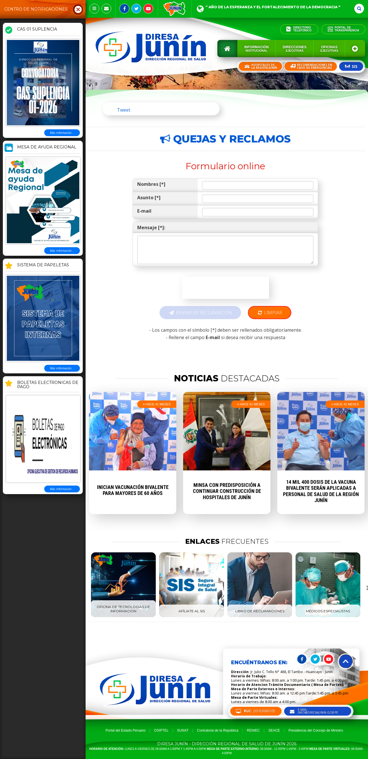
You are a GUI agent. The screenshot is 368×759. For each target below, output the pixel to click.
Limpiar (269, 312)
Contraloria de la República (217, 730)
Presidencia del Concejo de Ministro (315, 730)
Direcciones (294, 48)
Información (256, 48)
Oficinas (329, 48)
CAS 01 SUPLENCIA (37, 29)
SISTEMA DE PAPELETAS (43, 265)
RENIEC (253, 730)
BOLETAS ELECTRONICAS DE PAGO (47, 384)
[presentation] (225, 288)
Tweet (123, 110)
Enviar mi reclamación (200, 312)
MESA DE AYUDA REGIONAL (46, 147)
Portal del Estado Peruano (125, 730)
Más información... (62, 133)
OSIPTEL (161, 730)
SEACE (274, 730)
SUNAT (183, 730)
